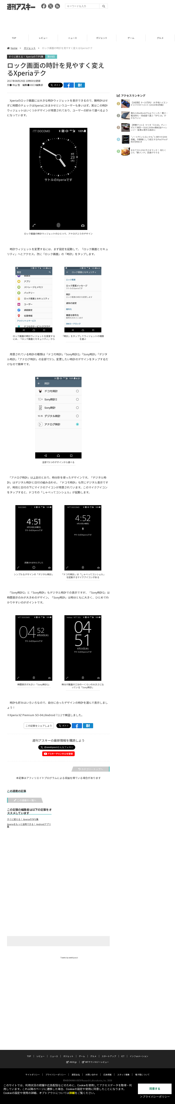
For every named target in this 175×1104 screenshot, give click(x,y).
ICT (122, 1052)
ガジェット (102, 37)
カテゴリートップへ (90, 769)
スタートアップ (109, 1052)
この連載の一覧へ (25, 800)
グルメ (93, 1052)
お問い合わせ (91, 1071)
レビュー (43, 37)
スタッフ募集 (123, 1071)
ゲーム (131, 37)
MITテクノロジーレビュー (95, 1058)
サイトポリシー (32, 1071)
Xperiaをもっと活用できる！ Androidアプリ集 (29, 825)
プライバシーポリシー (55, 1071)
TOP (14, 37)
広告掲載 (107, 1071)
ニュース (73, 37)
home (12, 48)
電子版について (142, 1071)
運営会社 (76, 1071)
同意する (154, 1088)
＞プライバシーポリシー (155, 1096)
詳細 (72, 1093)
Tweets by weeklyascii (69, 957)
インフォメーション (139, 1052)
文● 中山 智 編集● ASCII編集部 (25, 85)
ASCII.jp (71, 1058)
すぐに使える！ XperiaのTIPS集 (26, 56)
